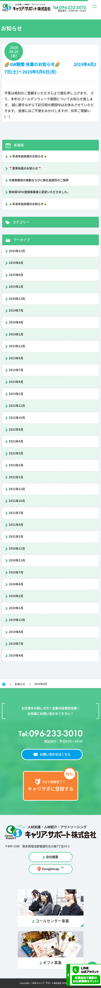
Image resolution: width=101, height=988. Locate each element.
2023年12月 (17, 346)
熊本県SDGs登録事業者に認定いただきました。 (39, 192)
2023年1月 (16, 393)
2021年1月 (16, 536)
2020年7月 (16, 572)
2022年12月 (17, 405)
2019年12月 (17, 619)
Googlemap (50, 869)
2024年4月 (16, 322)
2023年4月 (16, 381)
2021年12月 (17, 489)
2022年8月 (16, 429)
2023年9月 (16, 358)
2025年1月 (16, 286)
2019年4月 (16, 655)
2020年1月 (16, 608)
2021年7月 (16, 513)
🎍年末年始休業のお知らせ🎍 (28, 156)
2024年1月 (16, 334)
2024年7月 (16, 310)
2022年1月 (16, 477)
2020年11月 (17, 560)
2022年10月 (17, 417)
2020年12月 (17, 548)
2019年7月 (16, 643)
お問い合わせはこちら (55, 754)
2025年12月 (17, 251)
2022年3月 (16, 453)
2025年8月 (16, 262)
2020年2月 (16, 596)
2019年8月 (16, 632)
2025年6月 (16, 274)
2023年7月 (16, 370)
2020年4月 (16, 584)
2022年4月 (16, 441)
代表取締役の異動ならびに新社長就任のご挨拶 (39, 180)
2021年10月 (17, 500)
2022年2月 (16, 465)
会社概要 (52, 856)
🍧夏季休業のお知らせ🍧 (25, 168)
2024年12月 (17, 298)
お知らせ (20, 684)
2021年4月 (16, 524)
